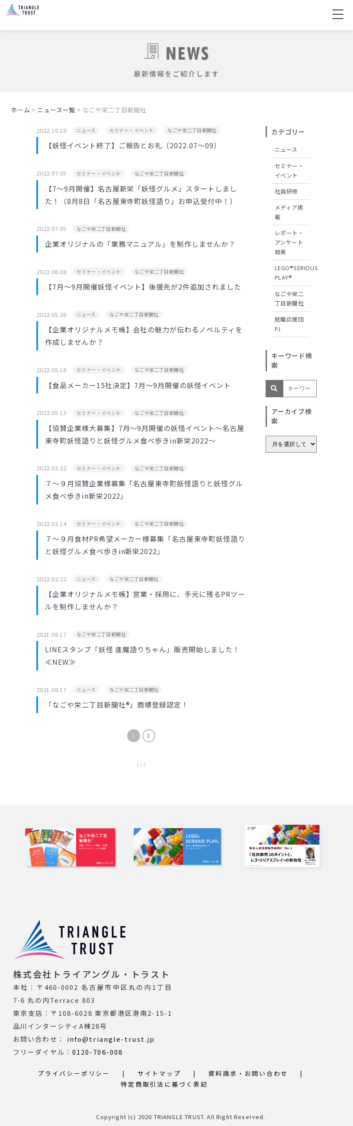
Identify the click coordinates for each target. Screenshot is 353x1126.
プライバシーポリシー (74, 1073)
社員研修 (286, 191)
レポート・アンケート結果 (289, 242)
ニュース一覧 (56, 109)
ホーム (20, 109)
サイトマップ (159, 1073)
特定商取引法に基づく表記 (164, 1084)
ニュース (286, 149)
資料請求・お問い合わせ (248, 1073)
